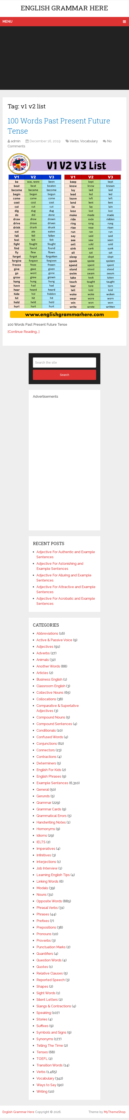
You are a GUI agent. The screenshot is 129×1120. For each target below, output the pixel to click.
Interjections (46, 864)
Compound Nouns (50, 719)
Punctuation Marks (51, 949)
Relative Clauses (49, 975)
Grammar (43, 805)
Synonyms (44, 1041)
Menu (7, 21)
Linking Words (47, 884)
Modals (42, 890)
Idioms (41, 838)
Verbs (74, 143)
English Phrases (48, 779)
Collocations (46, 701)
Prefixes (42, 923)
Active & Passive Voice (54, 642)
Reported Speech (50, 982)
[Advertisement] (64, 58)
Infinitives (43, 857)
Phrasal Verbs (47, 910)
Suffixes (42, 1028)
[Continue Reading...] (23, 334)
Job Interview (47, 870)
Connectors (45, 752)
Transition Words (49, 1067)
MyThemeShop (115, 1114)
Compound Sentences (54, 726)
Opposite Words (49, 903)
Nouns (41, 897)
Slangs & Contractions (53, 1008)
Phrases (42, 916)
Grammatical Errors (51, 818)
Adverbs (43, 655)
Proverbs (43, 943)
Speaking (43, 1015)
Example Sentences (52, 785)
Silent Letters (47, 1002)
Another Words (48, 668)
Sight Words (45, 995)
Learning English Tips (53, 877)
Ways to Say (46, 1087)
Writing (41, 1094)
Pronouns (43, 936)
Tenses (42, 1054)
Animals (42, 662)
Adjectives (44, 649)
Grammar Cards (48, 811)
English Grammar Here (64, 7)
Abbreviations (47, 636)
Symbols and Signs (51, 1035)
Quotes (42, 969)
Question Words (49, 962)
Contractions (46, 759)
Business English (49, 682)
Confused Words (49, 739)
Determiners (46, 765)
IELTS (41, 844)
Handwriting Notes (51, 824)
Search (64, 377)
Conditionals (46, 733)
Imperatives (45, 851)
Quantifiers (44, 956)
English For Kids (48, 772)
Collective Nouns (49, 695)
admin (15, 143)
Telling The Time (49, 1048)
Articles (42, 675)
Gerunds (43, 798)
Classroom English (50, 688)
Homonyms (45, 831)
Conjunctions (46, 746)
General (42, 792)
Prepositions (46, 930)
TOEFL (42, 1061)
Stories (41, 1021)
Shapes (42, 989)
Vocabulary (89, 143)
